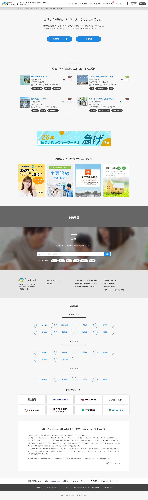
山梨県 (105, 332)
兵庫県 (64, 352)
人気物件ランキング (109, 280)
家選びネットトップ (60, 39)
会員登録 (142, 4)
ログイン (133, 4)
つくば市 (84, 261)
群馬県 (84, 332)
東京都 (44, 325)
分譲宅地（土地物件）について (85, 287)
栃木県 (64, 332)
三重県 (84, 379)
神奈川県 (64, 325)
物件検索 (89, 39)
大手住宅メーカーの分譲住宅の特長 (86, 280)
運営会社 (67, 487)
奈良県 (44, 359)
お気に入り (121, 3)
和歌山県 (64, 359)
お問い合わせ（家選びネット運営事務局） (87, 487)
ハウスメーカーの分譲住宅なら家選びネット (31, 8)
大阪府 (44, 352)
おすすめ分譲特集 (109, 283)
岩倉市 (92, 261)
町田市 (62, 261)
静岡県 (105, 379)
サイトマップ (108, 487)
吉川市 (69, 261)
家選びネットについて (25, 4)
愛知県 (44, 379)
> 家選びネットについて (112, 463)
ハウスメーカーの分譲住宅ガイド (113, 290)
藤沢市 (54, 261)
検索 (107, 254)
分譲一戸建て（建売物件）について (86, 283)
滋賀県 (105, 352)
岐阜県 (64, 379)
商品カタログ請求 (109, 287)
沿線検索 (85, 3)
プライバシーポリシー (53, 487)
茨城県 (44, 332)
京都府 (84, 352)
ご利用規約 (39, 487)
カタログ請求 (96, 3)
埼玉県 (105, 325)
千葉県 (84, 325)
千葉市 (76, 261)
